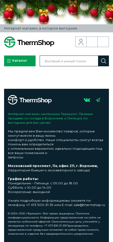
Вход (81, 42)
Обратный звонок (92, 42)
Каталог (17, 60)
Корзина (103, 42)
